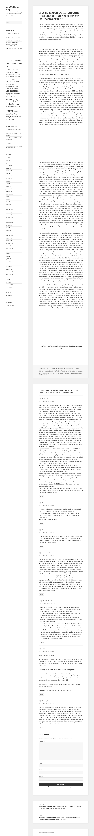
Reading (73, 371)
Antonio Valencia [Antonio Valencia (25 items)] (10, 61)
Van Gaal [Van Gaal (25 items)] (8, 114)
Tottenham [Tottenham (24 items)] (15, 108)
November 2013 (9, 243)
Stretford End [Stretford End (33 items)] (16, 106)
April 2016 (8, 186)
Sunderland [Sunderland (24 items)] (9, 108)
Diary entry (8, 308)
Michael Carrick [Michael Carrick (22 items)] (10, 88)
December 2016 (9, 176)
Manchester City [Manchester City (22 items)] (10, 83)
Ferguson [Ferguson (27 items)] (17, 74)
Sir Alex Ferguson (60, 373)
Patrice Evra (64, 371)
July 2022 (8, 158)
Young (45, 374)
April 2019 (8, 168)
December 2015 (9, 191)
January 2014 (9, 238)
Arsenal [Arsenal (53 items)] (18, 60)
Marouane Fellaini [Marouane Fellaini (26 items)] (10, 86)
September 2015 (9, 194)
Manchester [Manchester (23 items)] (16, 81)
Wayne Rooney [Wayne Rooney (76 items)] (13, 116)
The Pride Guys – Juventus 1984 (13, 40)
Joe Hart (44, 371)
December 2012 (9, 269)
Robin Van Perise (51, 373)
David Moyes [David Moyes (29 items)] (10, 72)
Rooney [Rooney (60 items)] (9, 99)
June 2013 (8, 253)
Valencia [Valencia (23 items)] (16, 111)
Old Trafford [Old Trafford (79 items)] (12, 90)
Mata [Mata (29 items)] (16, 86)
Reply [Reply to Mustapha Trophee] (41, 594)
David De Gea (68, 370)
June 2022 (8, 160)
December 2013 (9, 240)
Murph (53, 368)
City (58, 370)
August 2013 (9, 251)
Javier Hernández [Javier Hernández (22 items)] (10, 76)
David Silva (75, 370)
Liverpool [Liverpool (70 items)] (10, 79)
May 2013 (8, 256)
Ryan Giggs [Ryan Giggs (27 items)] (16, 100)
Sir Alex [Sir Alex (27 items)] (15, 102)
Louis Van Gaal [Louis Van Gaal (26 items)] (9, 81)
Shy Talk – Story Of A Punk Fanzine (13, 130)
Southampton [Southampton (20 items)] (9, 106)
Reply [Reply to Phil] (41, 523)
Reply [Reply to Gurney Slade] (41, 728)
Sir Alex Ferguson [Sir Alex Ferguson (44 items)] (12, 104)
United (72, 373)
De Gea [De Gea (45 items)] (16, 72)
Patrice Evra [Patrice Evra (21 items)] (8, 93)
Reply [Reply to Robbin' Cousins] (41, 496)
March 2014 (9, 233)
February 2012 (9, 285)
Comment (42, 741)
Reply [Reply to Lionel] (41, 694)
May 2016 (8, 183)
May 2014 (8, 228)
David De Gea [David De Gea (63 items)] (12, 69)
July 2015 (8, 196)
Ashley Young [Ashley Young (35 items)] (10, 63)
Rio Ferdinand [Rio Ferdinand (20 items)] (9, 94)
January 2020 (9, 165)
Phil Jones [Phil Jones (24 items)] (14, 93)
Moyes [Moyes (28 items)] (16, 88)
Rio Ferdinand (79, 371)
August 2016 (9, 178)
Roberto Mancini (43, 373)
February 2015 (9, 209)
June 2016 (8, 181)
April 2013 (8, 259)
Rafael (69, 371)
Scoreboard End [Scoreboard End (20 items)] (9, 102)
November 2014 (9, 217)
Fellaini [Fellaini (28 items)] (12, 74)
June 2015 (8, 199)
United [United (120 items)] (10, 110)
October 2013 (9, 246)
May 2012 (8, 279)
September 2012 (9, 274)
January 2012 (9, 287)
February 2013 (9, 264)
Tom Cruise (67, 373)
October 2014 (9, 220)
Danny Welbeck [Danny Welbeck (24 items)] (14, 67)
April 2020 (8, 163)
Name (41, 763)
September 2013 (9, 248)
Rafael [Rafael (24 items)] (18, 93)
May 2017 (8, 173)
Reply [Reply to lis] (41, 546)
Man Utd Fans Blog (12, 8)
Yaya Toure (41, 374)
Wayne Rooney (77, 373)
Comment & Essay (10, 305)
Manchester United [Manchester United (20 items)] (10, 84)
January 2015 (9, 212)
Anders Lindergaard (70, 368)
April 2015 (8, 204)
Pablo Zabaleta (57, 371)
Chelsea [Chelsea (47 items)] (18, 63)
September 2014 (9, 222)
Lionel (44, 649)
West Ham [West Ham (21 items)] (8, 119)
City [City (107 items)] (8, 66)
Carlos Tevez (53, 370)
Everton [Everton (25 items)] (8, 74)
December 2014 (9, 215)
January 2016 (9, 189)
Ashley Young (46, 370)
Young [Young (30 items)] (12, 119)
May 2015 (8, 202)
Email (41, 770)
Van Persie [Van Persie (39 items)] (14, 114)
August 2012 (9, 277)
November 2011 (9, 290)
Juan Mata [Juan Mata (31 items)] (18, 76)
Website (41, 776)
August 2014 (9, 225)
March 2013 (9, 261)
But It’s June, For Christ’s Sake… (13, 37)
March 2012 (9, 282)
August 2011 (9, 295)
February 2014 (9, 235)
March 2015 (9, 207)
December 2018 (9, 170)
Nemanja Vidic (49, 371)
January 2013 (9, 266)
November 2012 (9, 272)
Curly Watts (62, 370)
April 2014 (8, 230)
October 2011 (9, 292)
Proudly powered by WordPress (46, 832)
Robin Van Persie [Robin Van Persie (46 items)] (12, 97)
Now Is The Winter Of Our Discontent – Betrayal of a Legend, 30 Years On (12, 44)
